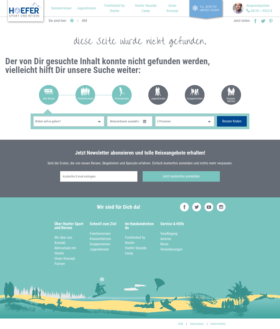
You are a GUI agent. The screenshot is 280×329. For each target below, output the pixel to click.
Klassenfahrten (100, 239)
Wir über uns (63, 237)
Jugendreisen (86, 8)
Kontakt (59, 243)
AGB (180, 324)
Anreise (165, 239)
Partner (59, 264)
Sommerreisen (61, 8)
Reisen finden (232, 121)
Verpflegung (168, 234)
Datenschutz (218, 324)
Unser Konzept (64, 258)
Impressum (197, 324)
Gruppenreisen (100, 244)
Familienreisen (100, 234)
